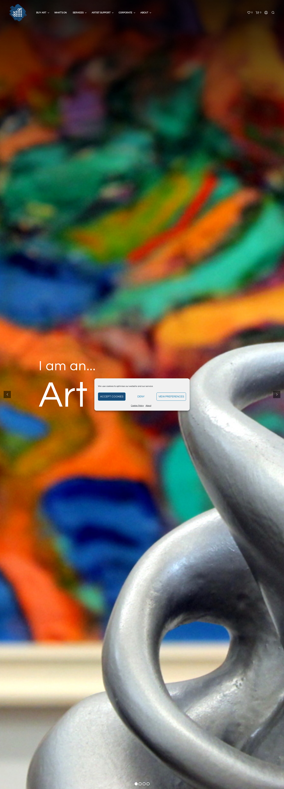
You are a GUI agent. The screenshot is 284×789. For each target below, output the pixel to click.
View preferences (171, 396)
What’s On (60, 12)
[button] (249, 12)
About (148, 405)
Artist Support (101, 12)
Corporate (125, 12)
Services (78, 12)
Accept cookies (111, 396)
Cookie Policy (137, 405)
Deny (141, 396)
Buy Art (41, 12)
